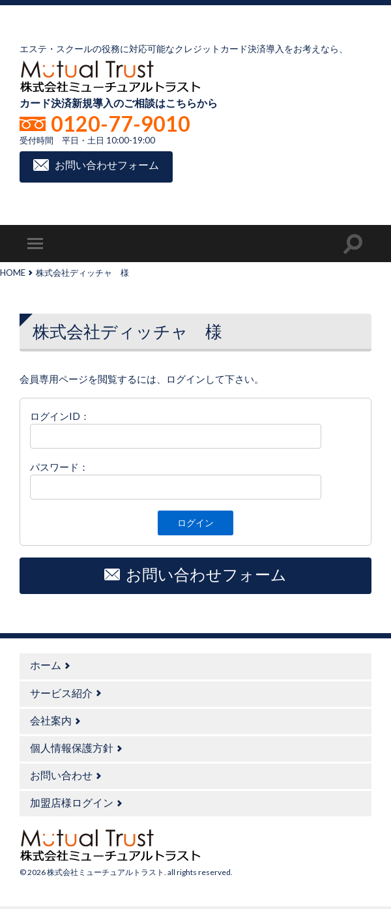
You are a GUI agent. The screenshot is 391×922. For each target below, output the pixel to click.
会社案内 (51, 720)
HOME (12, 272)
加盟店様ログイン (71, 802)
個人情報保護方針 (71, 747)
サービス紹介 (61, 693)
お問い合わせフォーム (107, 165)
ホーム (45, 665)
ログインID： (60, 416)
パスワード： (59, 467)
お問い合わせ (61, 775)
